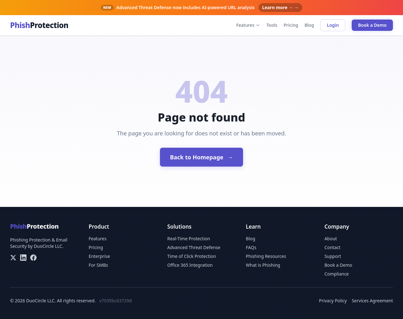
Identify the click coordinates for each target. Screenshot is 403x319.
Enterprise (99, 256)
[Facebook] (33, 257)
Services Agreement (372, 301)
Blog (309, 25)
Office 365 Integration (190, 265)
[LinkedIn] (23, 257)
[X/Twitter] (13, 257)
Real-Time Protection (188, 239)
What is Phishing (263, 265)
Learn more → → (280, 7)
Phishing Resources (266, 256)
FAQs (251, 247)
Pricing (291, 25)
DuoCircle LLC (48, 246)
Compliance (336, 274)
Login (333, 25)
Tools (271, 25)
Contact (332, 247)
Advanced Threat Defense (193, 247)
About (330, 239)
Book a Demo (372, 25)
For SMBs (98, 265)
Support (332, 256)
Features (248, 25)
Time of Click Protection (191, 256)
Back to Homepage (201, 157)
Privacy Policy (333, 301)
